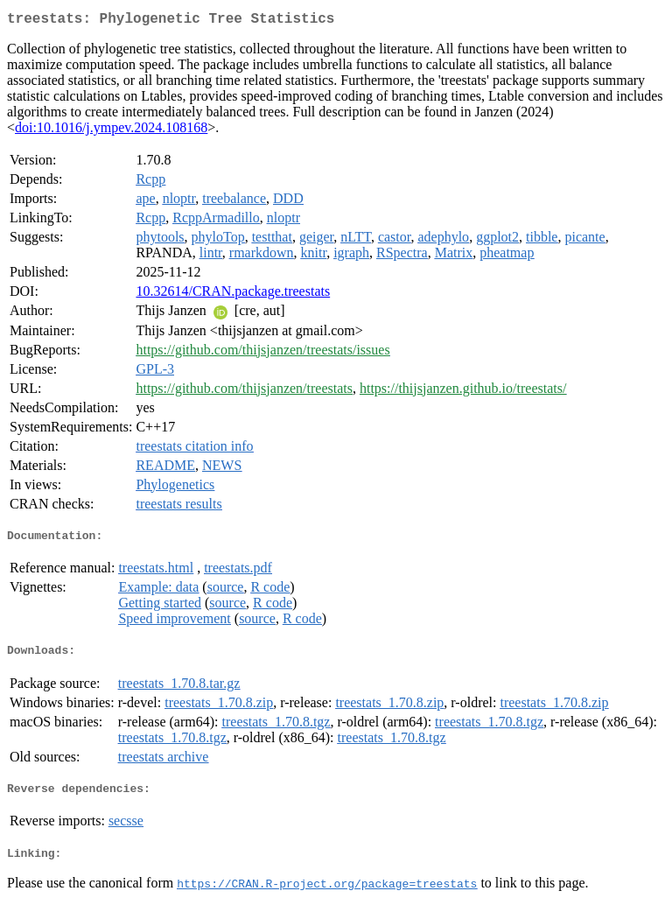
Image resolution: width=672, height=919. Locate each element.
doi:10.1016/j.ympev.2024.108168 (111, 130)
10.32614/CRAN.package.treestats (233, 294)
